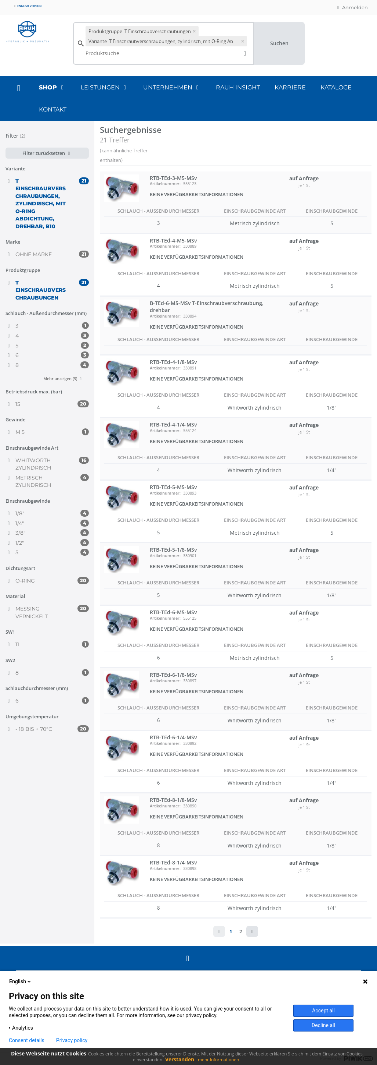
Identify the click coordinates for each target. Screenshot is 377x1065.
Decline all (323, 1025)
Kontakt (52, 109)
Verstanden (179, 1059)
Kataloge (336, 87)
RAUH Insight (238, 87)
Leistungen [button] (104, 87)
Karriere (290, 87)
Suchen (279, 43)
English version (27, 6)
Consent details (26, 1040)
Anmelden (351, 7)
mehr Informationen (218, 1060)
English (20, 981)
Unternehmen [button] (172, 87)
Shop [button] (52, 87)
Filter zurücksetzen (47, 153)
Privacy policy (71, 1040)
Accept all (323, 1010)
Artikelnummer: (165, 183)
